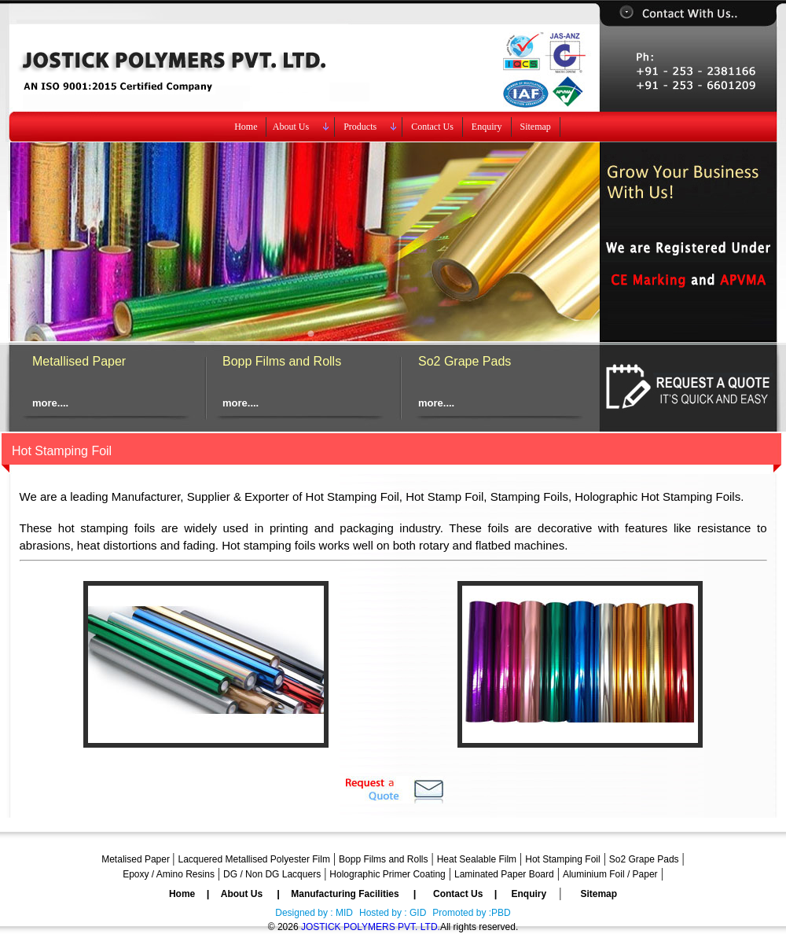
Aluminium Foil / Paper (610, 874)
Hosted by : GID (392, 912)
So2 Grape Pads (464, 361)
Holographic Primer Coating (387, 874)
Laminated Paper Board (504, 874)
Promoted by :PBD (471, 912)
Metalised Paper (136, 859)
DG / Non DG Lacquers (272, 874)
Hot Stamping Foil (562, 859)
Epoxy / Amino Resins (169, 874)
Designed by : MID (314, 912)
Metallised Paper (79, 361)
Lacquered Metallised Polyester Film (253, 859)
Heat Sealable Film (476, 859)
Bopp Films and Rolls (281, 361)
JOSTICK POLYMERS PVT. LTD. (370, 926)
